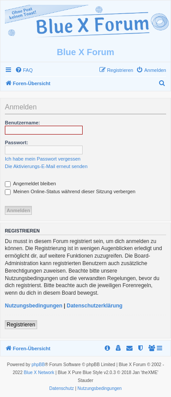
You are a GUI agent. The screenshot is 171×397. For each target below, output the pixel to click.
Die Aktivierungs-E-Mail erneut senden (46, 166)
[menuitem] (24, 70)
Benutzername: (22, 122)
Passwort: (16, 142)
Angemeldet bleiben (30, 183)
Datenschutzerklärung (94, 306)
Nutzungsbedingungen (33, 306)
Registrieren (21, 325)
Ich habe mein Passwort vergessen (42, 158)
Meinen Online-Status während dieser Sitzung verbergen (70, 191)
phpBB (38, 364)
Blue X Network (39, 372)
